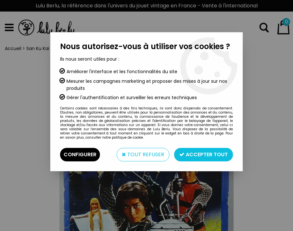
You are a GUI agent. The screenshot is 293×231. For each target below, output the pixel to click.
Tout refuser (143, 154)
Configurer (80, 154)
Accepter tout (203, 154)
